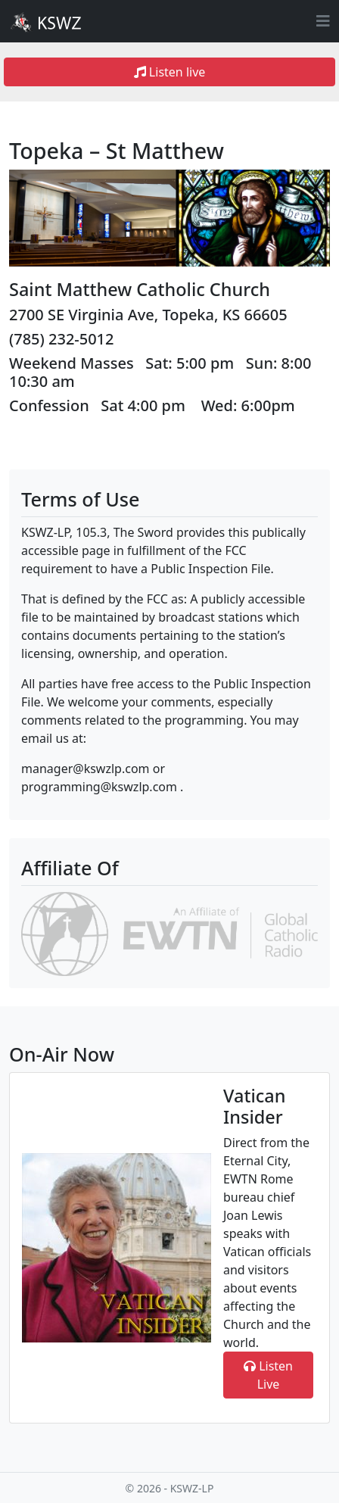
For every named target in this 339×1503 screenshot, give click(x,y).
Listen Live (268, 1375)
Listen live (170, 72)
